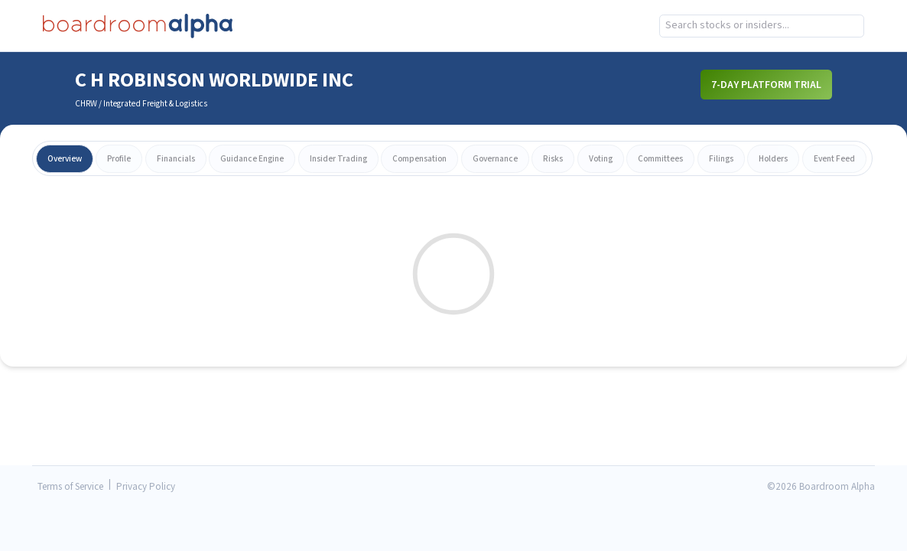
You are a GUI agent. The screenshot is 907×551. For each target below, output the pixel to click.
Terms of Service (70, 487)
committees (660, 159)
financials (176, 159)
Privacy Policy (145, 487)
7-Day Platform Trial (766, 84)
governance (495, 159)
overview (64, 159)
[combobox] (762, 26)
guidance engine (252, 159)
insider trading (338, 159)
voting (601, 159)
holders (773, 159)
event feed (834, 159)
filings (721, 159)
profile (119, 159)
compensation (419, 159)
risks (553, 159)
